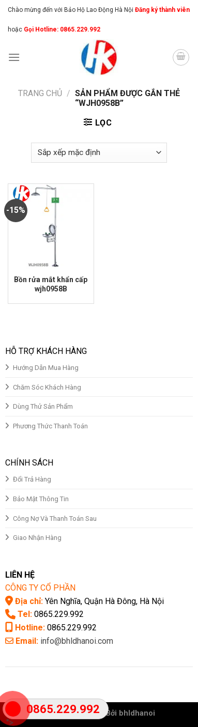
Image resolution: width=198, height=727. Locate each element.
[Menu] (14, 57)
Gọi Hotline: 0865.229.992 (62, 29)
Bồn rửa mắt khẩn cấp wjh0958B (50, 284)
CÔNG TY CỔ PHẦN (40, 588)
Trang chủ (40, 93)
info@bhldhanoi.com (76, 641)
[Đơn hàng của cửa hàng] (98, 153)
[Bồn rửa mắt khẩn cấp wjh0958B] (51, 226)
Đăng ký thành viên (161, 9)
